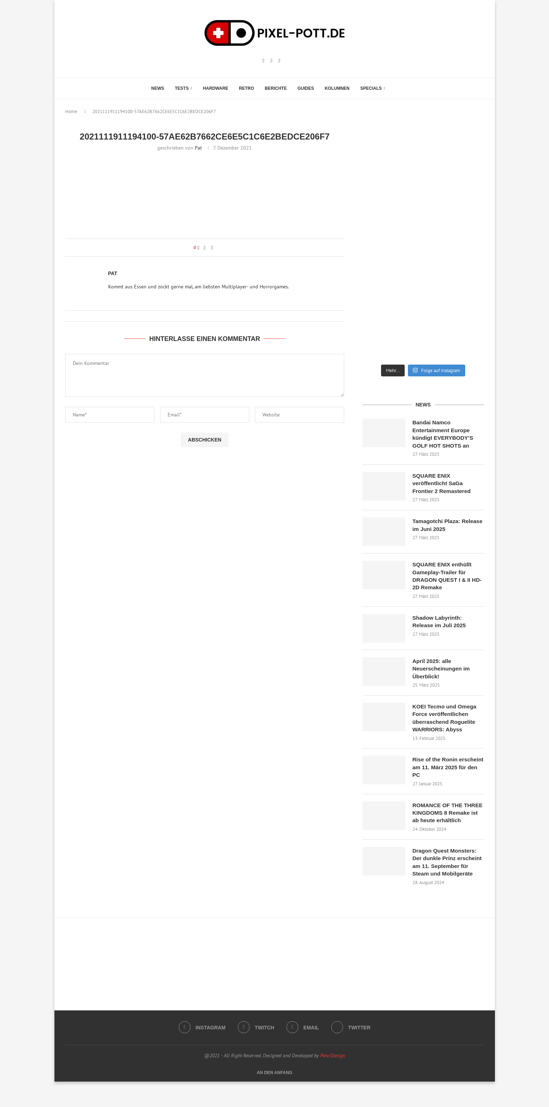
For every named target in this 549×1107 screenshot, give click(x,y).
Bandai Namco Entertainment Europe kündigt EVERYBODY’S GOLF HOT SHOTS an (444, 434)
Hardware (215, 88)
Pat (198, 148)
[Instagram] (263, 60)
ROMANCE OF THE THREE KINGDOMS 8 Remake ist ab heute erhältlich (441, 824)
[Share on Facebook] (205, 247)
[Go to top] (275, 1097)
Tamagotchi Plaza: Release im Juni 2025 (441, 528)
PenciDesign (332, 1081)
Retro (246, 88)
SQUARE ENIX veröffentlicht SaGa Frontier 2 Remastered (443, 485)
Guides (306, 88)
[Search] (394, 88)
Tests (182, 88)
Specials (371, 88)
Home (71, 111)
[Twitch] (271, 60)
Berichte (275, 88)
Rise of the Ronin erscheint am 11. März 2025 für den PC (442, 773)
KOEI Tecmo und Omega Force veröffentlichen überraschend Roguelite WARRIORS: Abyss (446, 723)
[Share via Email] (212, 247)
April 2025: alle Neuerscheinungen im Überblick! (442, 673)
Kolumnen (337, 88)
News (157, 88)
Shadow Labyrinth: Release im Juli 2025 (440, 625)
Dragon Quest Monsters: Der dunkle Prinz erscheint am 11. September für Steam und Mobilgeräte (447, 883)
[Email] (279, 60)
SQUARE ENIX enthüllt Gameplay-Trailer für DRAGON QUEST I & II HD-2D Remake (443, 579)
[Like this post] (198, 247)
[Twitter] (352, 1053)
